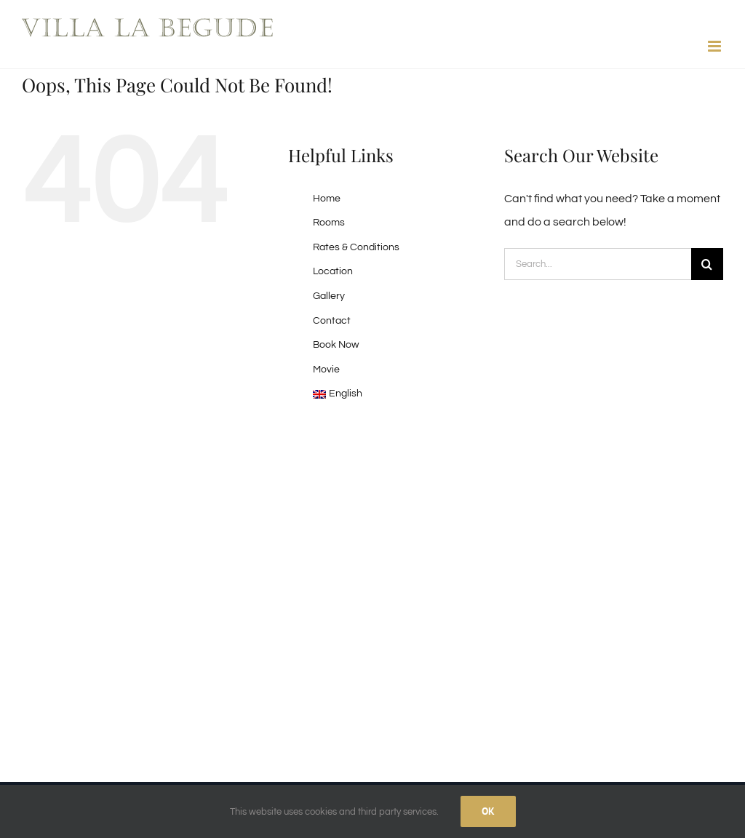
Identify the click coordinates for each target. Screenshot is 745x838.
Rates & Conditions (356, 247)
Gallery (329, 296)
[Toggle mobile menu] (715, 46)
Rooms (329, 223)
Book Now (336, 345)
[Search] (707, 264)
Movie (326, 369)
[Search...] (597, 264)
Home (326, 198)
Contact (332, 321)
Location (333, 271)
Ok (488, 811)
